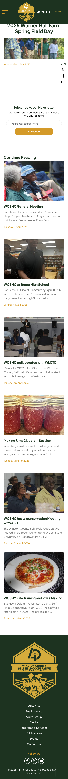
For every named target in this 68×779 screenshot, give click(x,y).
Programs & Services (33, 727)
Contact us (34, 744)
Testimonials (34, 711)
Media (34, 722)
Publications (34, 733)
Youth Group (34, 717)
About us (34, 706)
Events (34, 738)
